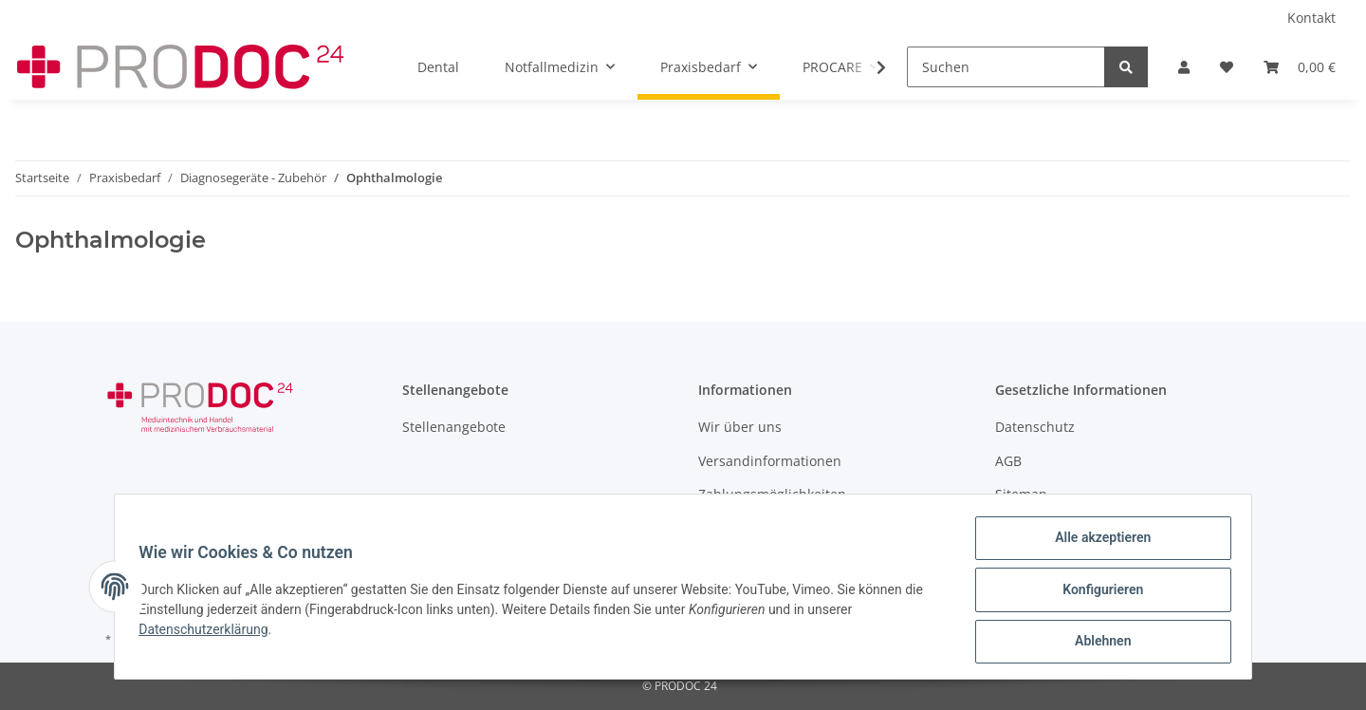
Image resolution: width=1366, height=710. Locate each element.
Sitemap (1021, 494)
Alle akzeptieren (1096, 543)
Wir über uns (740, 427)
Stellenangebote (454, 427)
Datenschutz (1035, 427)
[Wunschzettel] (1226, 67)
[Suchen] (1006, 67)
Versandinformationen (769, 461)
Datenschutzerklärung (209, 633)
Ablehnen (1096, 642)
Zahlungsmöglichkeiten (772, 494)
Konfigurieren (1096, 593)
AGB (1008, 461)
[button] (1184, 67)
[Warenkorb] (1299, 67)
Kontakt (1311, 18)
